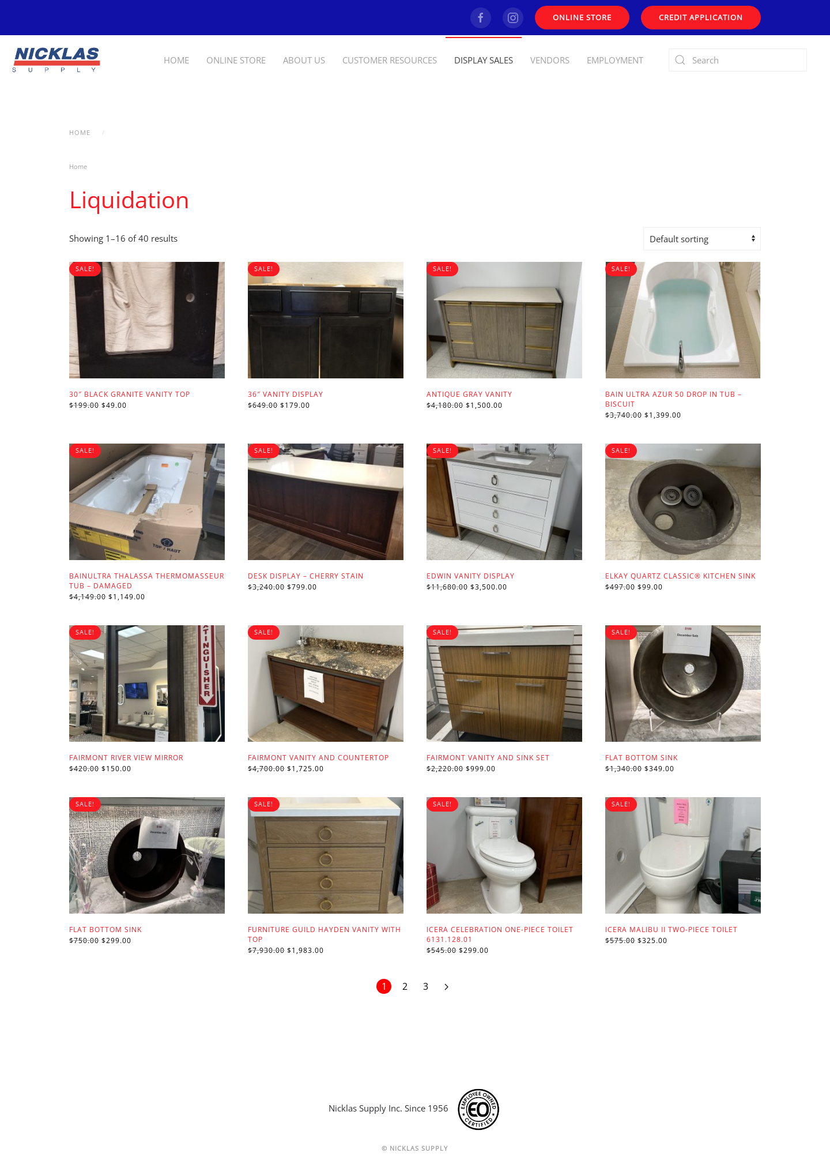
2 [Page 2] (405, 986)
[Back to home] (57, 59)
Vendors (549, 60)
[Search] (738, 60)
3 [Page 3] (425, 986)
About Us (304, 60)
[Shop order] (702, 238)
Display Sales (483, 60)
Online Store (236, 60)
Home (176, 60)
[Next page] (446, 986)
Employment (615, 60)
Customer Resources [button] (389, 60)
